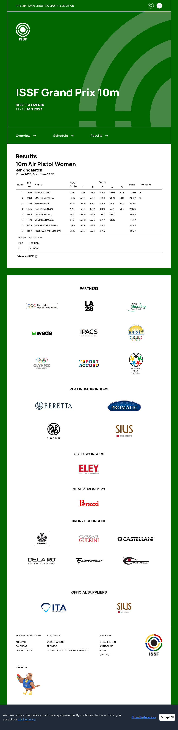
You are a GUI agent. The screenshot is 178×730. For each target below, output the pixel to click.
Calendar (21, 646)
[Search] (151, 5)
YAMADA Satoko (44, 220)
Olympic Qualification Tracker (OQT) (68, 650)
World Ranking (55, 642)
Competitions (24, 650)
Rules (102, 650)
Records (52, 646)
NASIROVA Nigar (44, 209)
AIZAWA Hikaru (43, 214)
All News (21, 642)
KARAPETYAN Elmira (46, 225)
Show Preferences (144, 717)
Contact (105, 654)
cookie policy (26, 719)
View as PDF (27, 256)
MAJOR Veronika (44, 198)
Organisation (107, 642)
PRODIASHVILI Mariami (48, 231)
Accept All (167, 717)
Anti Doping (106, 646)
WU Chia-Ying (42, 192)
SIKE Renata (42, 203)
